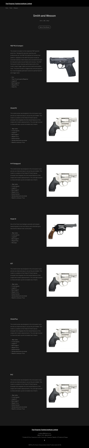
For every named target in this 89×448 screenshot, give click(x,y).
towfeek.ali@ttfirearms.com (44, 433)
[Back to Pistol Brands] (44, 27)
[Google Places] (44, 440)
